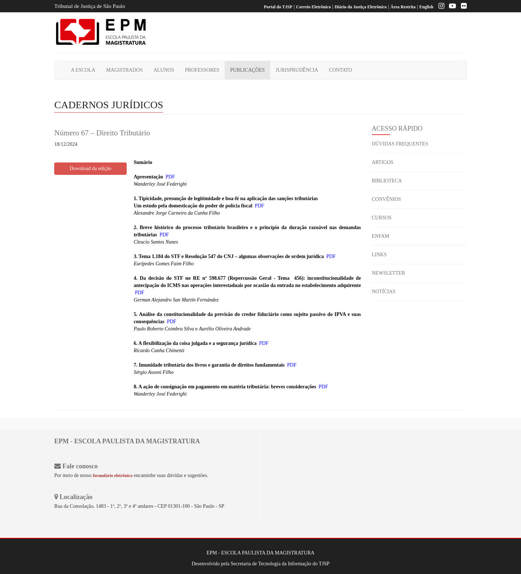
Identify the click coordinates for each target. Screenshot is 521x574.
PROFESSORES (202, 70)
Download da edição (90, 168)
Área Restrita (402, 6)
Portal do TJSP (278, 6)
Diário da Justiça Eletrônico (361, 6)
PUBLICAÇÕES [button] (247, 70)
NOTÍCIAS (383, 291)
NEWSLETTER (388, 273)
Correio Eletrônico (313, 6)
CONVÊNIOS (386, 199)
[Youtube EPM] (450, 6)
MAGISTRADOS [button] (124, 70)
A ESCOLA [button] (83, 70)
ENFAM (380, 236)
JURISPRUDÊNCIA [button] (297, 70)
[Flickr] (462, 6)
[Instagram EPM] (439, 6)
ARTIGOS (383, 162)
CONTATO (340, 70)
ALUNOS (163, 70)
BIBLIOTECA (387, 180)
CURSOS (381, 217)
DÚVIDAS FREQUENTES (400, 144)
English (426, 6)
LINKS (379, 254)
